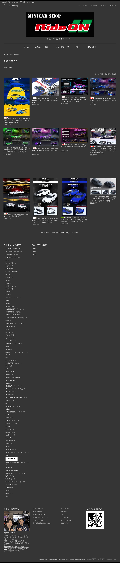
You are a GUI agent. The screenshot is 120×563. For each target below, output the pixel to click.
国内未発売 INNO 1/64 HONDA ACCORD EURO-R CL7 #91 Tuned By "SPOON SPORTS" (16, 120)
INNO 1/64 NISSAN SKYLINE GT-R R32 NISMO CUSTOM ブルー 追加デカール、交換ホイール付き (74, 220)
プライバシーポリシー (68, 520)
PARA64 (8, 409)
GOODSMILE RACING (13, 315)
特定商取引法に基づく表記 (41, 523)
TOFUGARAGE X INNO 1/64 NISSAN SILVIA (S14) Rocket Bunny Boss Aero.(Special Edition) (74, 99)
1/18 (34, 254)
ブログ (77, 47)
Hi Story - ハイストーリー (14, 344)
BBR (7, 260)
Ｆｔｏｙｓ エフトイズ (13, 297)
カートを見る (65, 517)
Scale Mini (9, 438)
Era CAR (8, 292)
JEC (7, 357)
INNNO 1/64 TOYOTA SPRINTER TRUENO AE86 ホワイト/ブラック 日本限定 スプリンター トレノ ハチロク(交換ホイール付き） (103, 150)
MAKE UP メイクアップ (14, 386)
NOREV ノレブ (10, 400)
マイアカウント (82, 5)
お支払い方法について (40, 514)
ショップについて (62, 47)
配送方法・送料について (41, 517)
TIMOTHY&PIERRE (12, 470)
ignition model (10, 338)
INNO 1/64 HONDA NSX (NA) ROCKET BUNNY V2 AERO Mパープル (45, 150)
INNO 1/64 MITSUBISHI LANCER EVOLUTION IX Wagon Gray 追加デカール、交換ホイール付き (103, 199)
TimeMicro (9, 467)
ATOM (67, 523)
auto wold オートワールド (14, 251)
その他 (8, 490)
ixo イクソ (9, 332)
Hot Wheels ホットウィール (14, 323)
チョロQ (8, 274)
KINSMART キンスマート (14, 363)
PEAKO (8, 426)
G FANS (8, 320)
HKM (7, 329)
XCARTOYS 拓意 (11, 485)
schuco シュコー (11, 432)
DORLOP (9, 283)
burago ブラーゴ (11, 263)
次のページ (75, 232)
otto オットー (10, 403)
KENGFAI (9, 366)
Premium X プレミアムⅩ (14, 423)
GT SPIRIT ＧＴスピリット (14, 312)
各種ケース (9, 493)
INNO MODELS (14, 54)
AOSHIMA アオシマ (12, 254)
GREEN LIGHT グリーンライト (16, 309)
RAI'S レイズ (10, 429)
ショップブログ (38, 520)
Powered (101, 559)
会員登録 (94, 5)
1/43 (34, 251)
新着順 (114, 74)
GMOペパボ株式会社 (68, 559)
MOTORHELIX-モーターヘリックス (17, 397)
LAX (7, 369)
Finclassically (10, 306)
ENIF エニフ (10, 289)
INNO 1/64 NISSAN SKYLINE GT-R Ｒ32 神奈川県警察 (16, 215)
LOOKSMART (10, 372)
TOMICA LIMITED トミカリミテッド (17, 452)
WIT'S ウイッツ (11, 476)
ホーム (26, 47)
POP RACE (8, 67)
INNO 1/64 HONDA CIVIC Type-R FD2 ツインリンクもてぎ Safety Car (45, 100)
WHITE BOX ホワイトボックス (16, 482)
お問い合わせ (91, 47)
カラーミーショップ (43, 559)
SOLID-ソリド (10, 444)
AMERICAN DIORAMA (13, 257)
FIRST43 (8, 300)
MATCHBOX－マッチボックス (15, 389)
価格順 (107, 74)
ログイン (103, 5)
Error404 (8, 295)
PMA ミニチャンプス (12, 420)
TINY (7, 455)
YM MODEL (9, 487)
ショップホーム (38, 509)
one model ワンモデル (13, 406)
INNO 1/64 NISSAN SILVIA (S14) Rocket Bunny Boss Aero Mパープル (74, 146)
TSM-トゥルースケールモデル (15, 473)
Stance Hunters (10, 441)
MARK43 (8, 383)
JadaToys (9, 349)
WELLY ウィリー (11, 479)
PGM (7, 415)
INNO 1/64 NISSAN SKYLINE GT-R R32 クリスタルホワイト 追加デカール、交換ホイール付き (45, 220)
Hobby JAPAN (10, 326)
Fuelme (8, 303)
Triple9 (8, 446)
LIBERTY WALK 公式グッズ (15, 377)
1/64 (34, 248)
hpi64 (7, 346)
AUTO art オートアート (14, 248)
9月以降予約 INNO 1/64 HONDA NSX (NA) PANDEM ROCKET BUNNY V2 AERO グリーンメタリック (16, 150)
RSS (62, 523)
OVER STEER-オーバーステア (15, 412)
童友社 (8, 280)
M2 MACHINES (10, 392)
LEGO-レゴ (9, 374)
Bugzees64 (9, 266)
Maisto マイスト (11, 395)
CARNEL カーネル (12, 271)
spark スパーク (10, 435)
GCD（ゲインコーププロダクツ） (16, 318)
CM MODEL (9, 277)
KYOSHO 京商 (11, 360)
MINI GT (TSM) (10, 380)
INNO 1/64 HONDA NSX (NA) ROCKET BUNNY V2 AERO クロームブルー (103, 100)
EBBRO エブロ (11, 286)
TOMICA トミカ (11, 449)
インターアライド (11, 335)
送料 (7, 496)
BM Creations (10, 269)
